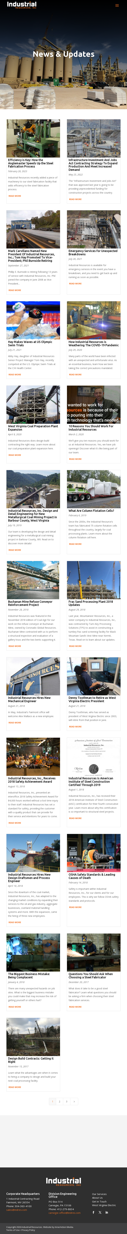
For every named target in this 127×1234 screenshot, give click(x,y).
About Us (97, 1197)
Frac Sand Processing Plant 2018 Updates (91, 603)
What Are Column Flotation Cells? (91, 510)
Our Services (99, 1194)
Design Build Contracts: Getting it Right (31, 1060)
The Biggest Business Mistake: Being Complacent (29, 975)
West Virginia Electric (104, 1205)
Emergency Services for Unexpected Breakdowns (93, 252)
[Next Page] (74, 1101)
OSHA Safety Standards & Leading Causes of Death (92, 876)
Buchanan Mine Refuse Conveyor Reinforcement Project (30, 603)
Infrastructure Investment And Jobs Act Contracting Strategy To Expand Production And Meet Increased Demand (93, 164)
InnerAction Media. (64, 1227)
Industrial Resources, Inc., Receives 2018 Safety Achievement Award (32, 780)
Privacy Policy (28, 1230)
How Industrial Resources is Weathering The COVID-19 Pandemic (94, 343)
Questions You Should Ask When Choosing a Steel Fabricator (91, 975)
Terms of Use (13, 1230)
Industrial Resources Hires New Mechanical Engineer (29, 699)
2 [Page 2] (59, 1101)
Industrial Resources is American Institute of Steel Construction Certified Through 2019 (91, 781)
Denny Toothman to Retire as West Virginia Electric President (92, 699)
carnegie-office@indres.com (65, 1212)
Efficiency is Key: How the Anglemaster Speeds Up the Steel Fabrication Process (30, 163)
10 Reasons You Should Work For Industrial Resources (91, 427)
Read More (15, 195)
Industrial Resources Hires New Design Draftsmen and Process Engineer (29, 878)
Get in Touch (99, 1201)
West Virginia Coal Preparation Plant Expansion (33, 427)
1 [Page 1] (52, 1101)
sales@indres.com (16, 1209)
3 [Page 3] (66, 1101)
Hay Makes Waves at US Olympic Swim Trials (30, 343)
